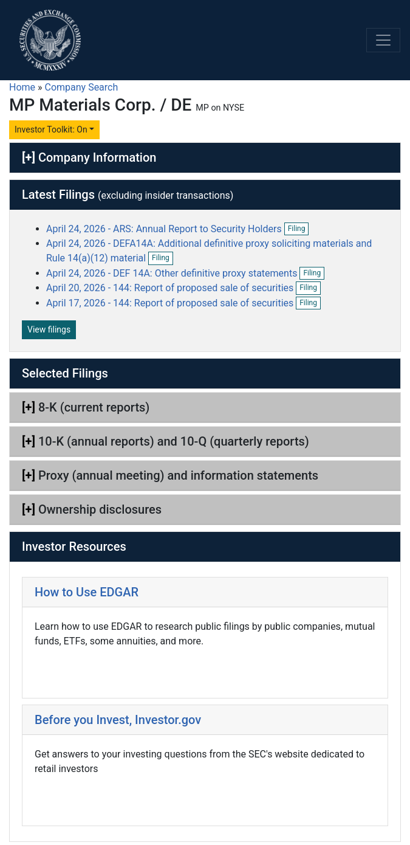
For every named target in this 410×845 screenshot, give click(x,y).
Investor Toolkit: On (51, 129)
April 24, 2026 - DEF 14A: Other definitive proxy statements (172, 273)
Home (22, 87)
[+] (28, 157)
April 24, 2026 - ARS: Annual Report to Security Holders (165, 229)
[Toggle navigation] (383, 40)
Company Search (81, 87)
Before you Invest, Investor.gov (118, 719)
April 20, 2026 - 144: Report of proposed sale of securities (171, 288)
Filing (298, 229)
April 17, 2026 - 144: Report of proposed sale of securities (171, 303)
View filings (48, 329)
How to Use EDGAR (86, 592)
